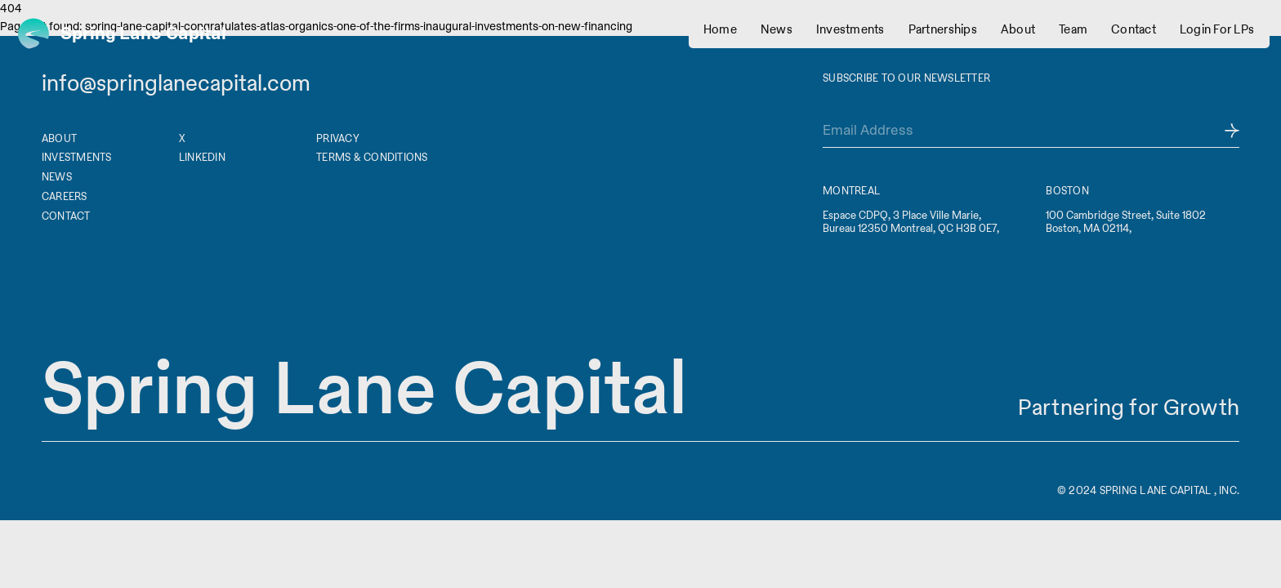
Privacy (337, 138)
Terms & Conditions (372, 157)
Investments (77, 157)
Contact (66, 216)
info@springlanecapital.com (176, 83)
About (59, 138)
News (57, 177)
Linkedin (202, 157)
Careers (64, 196)
